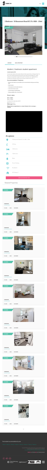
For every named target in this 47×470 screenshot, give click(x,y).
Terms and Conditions (28, 449)
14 (31, 56)
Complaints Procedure (41, 449)
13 (30, 56)
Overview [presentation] (9, 62)
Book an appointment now (24, 177)
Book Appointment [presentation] (19, 62)
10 (26, 56)
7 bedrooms (30, 444)
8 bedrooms (34, 444)
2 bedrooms (8, 444)
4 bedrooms (17, 444)
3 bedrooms (12, 444)
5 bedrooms (21, 444)
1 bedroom (4, 444)
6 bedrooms (26, 444)
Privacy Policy (34, 449)
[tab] (9, 63)
